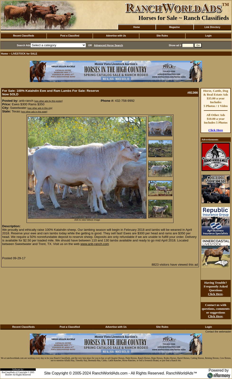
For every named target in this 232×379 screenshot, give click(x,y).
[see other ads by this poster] (48, 101)
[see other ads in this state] (34, 112)
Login (208, 35)
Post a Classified (69, 35)
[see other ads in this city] (39, 108)
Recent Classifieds (23, 35)
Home (136, 27)
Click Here (215, 130)
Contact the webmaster (218, 331)
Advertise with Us (116, 35)
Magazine (174, 27)
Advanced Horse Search (108, 45)
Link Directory (212, 27)
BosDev (8, 375)
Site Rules (162, 35)
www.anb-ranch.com (94, 244)
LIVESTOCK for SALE (24, 53)
